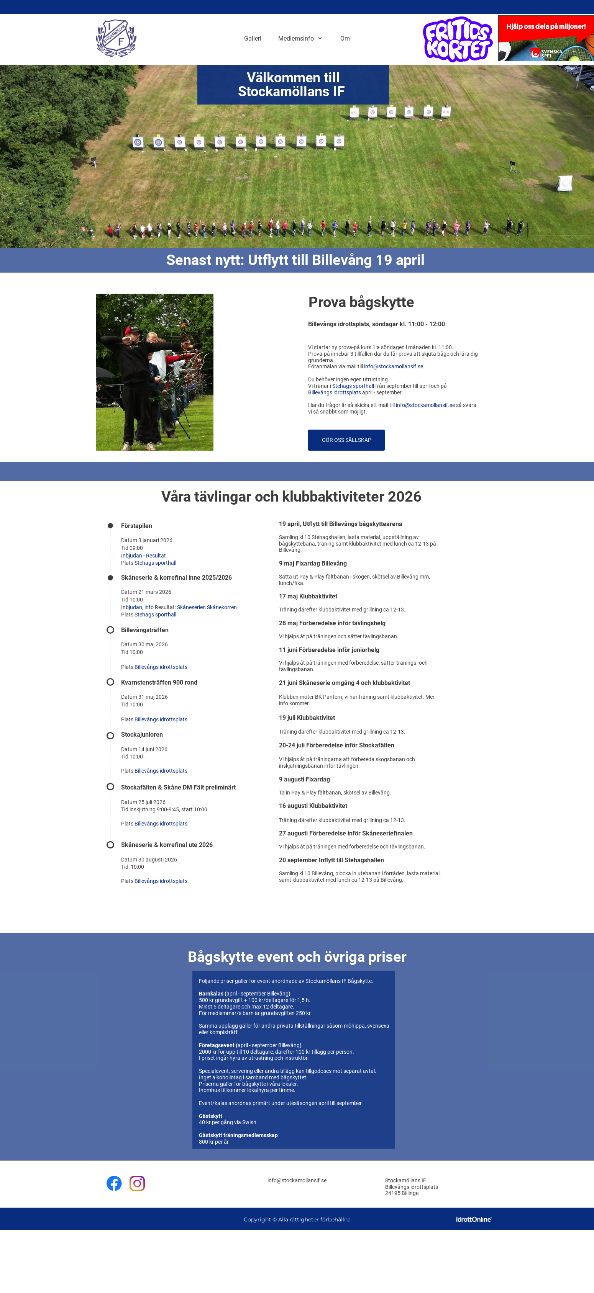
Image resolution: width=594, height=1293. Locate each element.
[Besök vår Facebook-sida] (114, 1183)
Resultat (156, 556)
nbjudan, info (139, 607)
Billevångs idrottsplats (334, 392)
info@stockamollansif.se (393, 366)
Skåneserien (192, 607)
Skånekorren (222, 607)
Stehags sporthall (353, 386)
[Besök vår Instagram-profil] (137, 1183)
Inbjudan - (133, 556)
